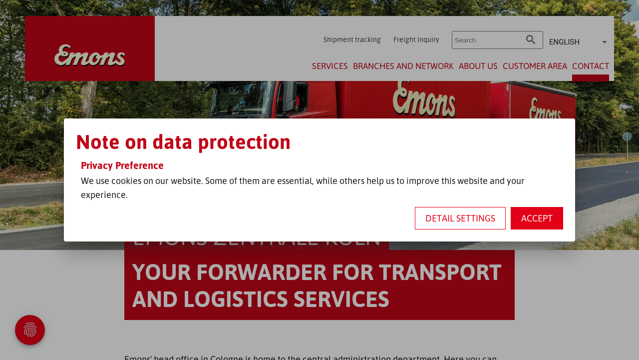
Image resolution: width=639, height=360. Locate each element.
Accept (537, 218)
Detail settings (460, 218)
